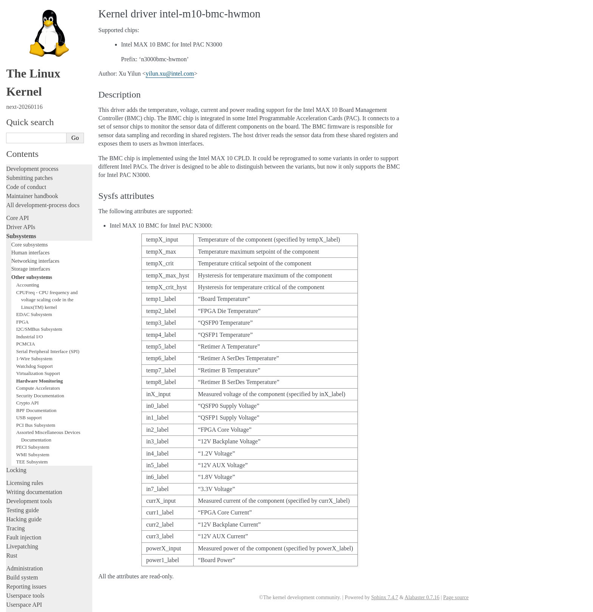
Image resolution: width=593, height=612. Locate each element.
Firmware (17, 527)
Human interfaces (30, 162)
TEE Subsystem (32, 371)
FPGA (22, 231)
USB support (29, 327)
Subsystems (21, 146)
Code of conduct (26, 96)
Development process (32, 78)
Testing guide (22, 420)
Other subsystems (31, 187)
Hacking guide (24, 429)
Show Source (22, 605)
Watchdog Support (34, 276)
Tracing (15, 438)
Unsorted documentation (36, 562)
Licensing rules (24, 392)
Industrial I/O (29, 246)
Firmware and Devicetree (37, 536)
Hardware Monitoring (39, 290)
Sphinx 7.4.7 (384, 597)
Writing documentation (34, 401)
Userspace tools (25, 505)
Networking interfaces (35, 170)
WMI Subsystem (33, 364)
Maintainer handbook (32, 105)
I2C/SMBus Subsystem (39, 239)
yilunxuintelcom (170, 73)
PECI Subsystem (33, 356)
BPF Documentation (36, 320)
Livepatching (22, 456)
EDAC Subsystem (34, 224)
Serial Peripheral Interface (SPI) (47, 261)
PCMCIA (25, 253)
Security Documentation (40, 305)
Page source (456, 597)
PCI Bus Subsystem (35, 335)
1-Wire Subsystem (34, 268)
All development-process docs (42, 115)
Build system (22, 487)
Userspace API (24, 514)
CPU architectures (28, 549)
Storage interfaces (30, 178)
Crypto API (27, 312)
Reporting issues (26, 496)
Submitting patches (29, 87)
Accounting (27, 194)
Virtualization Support (38, 283)
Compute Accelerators (38, 298)
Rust (11, 465)
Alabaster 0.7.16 (422, 597)
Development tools (29, 410)
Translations (21, 575)
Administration (24, 478)
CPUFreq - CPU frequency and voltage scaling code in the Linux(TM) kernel (47, 209)
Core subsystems (29, 154)
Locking (16, 379)
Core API (17, 127)
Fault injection (23, 447)
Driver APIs (20, 136)
